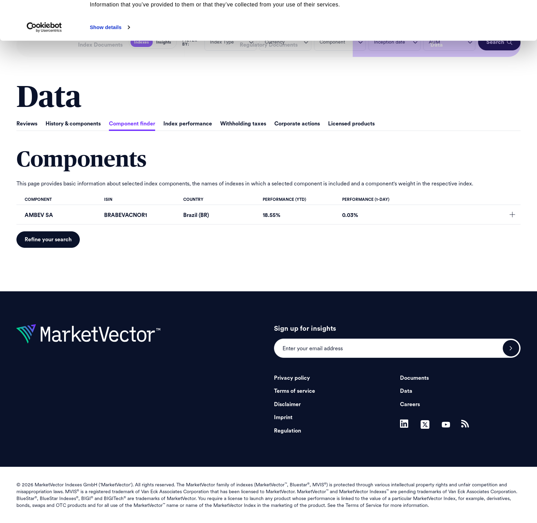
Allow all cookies (480, 17)
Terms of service (294, 391)
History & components (73, 123)
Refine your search (48, 239)
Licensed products (351, 123)
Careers (410, 404)
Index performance (187, 123)
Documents (414, 378)
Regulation (287, 431)
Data (406, 391)
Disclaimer (287, 404)
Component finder (132, 123)
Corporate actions (297, 123)
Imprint (283, 417)
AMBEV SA (39, 215)
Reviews (26, 123)
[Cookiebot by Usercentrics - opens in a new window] (44, 64)
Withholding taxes (243, 123)
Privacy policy (292, 378)
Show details (106, 64)
